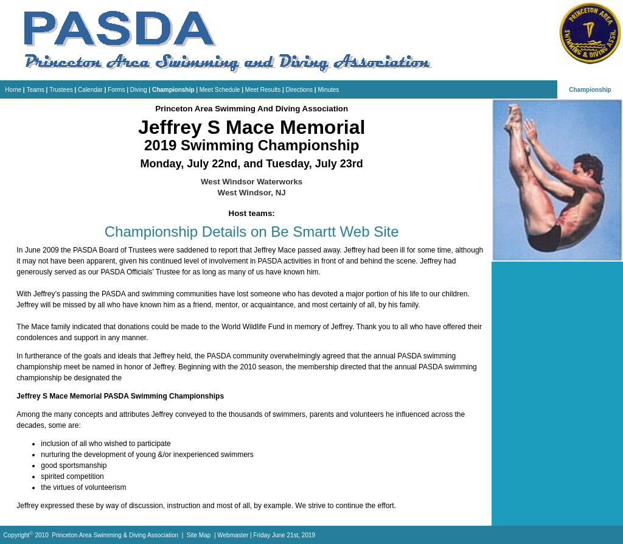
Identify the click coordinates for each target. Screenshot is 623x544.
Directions (299, 89)
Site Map (199, 535)
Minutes (328, 89)
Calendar (90, 89)
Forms (116, 89)
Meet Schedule (220, 89)
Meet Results (262, 89)
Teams (35, 89)
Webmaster (232, 535)
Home (13, 89)
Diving (138, 89)
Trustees (61, 89)
